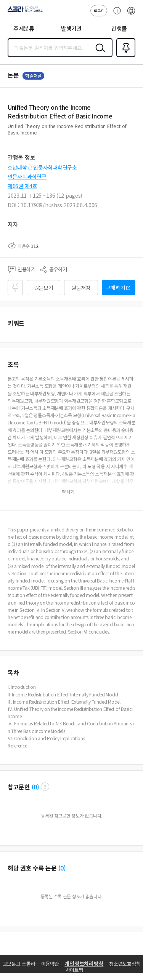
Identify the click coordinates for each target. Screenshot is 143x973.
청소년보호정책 (124, 963)
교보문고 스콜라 (19, 963)
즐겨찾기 (124, 56)
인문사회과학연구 (27, 176)
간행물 (119, 28)
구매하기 (115, 287)
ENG (131, 14)
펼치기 (134, 135)
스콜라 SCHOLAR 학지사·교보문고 (23, 11)
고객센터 (115, 14)
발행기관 (71, 28)
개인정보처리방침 (83, 963)
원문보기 (43, 287)
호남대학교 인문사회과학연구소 (42, 167)
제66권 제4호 (22, 186)
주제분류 (23, 28)
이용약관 (50, 963)
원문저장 (81, 287)
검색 (99, 53)
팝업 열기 (45, 787)
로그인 (99, 10)
